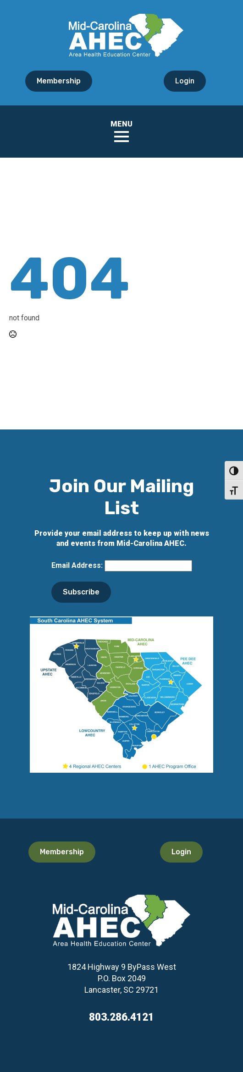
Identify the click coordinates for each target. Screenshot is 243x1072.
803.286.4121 (121, 1017)
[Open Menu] (121, 136)
